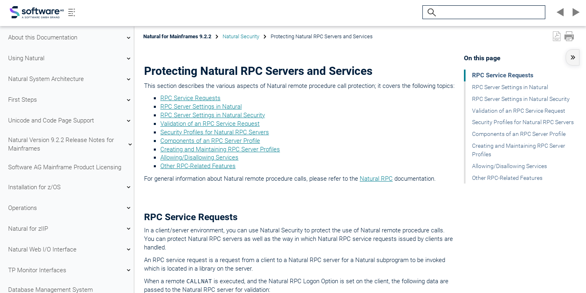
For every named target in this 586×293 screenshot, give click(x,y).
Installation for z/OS (70, 187)
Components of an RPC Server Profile (210, 140)
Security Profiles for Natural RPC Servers (214, 132)
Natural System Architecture (70, 79)
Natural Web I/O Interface (70, 249)
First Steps (70, 100)
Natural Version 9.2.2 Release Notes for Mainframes (70, 144)
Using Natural (70, 59)
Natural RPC (376, 178)
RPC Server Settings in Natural (201, 106)
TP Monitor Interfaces (70, 270)
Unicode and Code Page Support (70, 121)
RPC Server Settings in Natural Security (212, 115)
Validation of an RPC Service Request (210, 123)
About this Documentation (70, 38)
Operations (70, 208)
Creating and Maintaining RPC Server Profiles (220, 149)
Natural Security (241, 36)
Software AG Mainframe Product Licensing (64, 167)
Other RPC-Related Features (198, 166)
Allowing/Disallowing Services (199, 157)
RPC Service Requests (190, 98)
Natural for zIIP (70, 229)
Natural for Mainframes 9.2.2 (177, 36)
